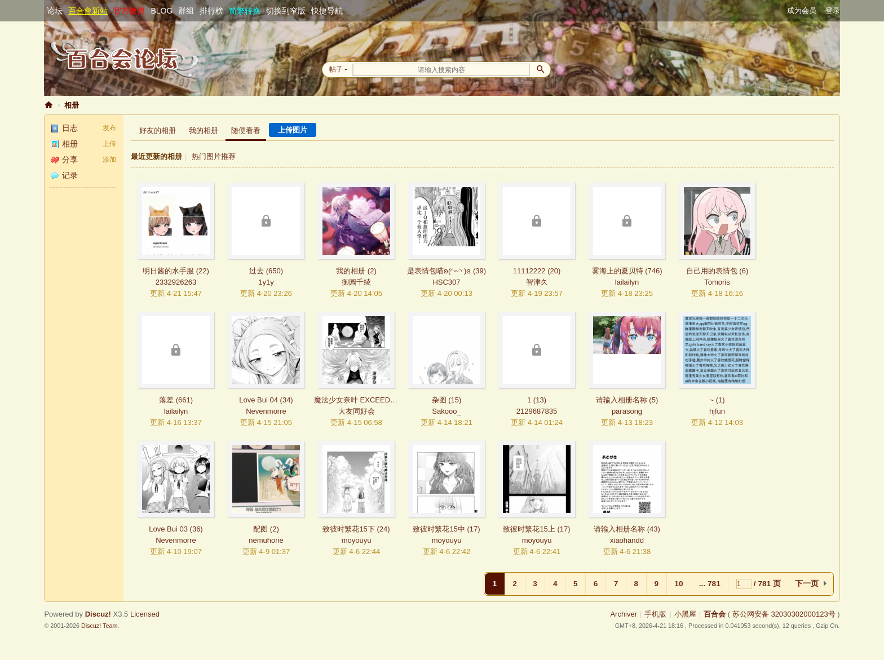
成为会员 (801, 10)
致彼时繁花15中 (439, 529)
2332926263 (176, 282)
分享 (64, 159)
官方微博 (129, 10)
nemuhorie (266, 540)
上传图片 (292, 130)
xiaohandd (627, 540)
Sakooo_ (446, 411)
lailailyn (627, 282)
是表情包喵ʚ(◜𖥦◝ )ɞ (439, 271)
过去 (256, 271)
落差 (166, 400)
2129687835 (536, 411)
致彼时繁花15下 (348, 529)
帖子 (336, 69)
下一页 (807, 583)
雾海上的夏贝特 (617, 271)
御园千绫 (356, 282)
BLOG (162, 10)
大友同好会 (356, 411)
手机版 (655, 614)
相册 (71, 105)
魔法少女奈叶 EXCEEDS (354, 400)
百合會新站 (88, 10)
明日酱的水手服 (168, 271)
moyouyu (357, 540)
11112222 (529, 271)
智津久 (537, 282)
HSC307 (446, 282)
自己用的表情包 (711, 271)
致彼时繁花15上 (529, 529)
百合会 (48, 105)
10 (678, 583)
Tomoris (717, 282)
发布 (109, 128)
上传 (109, 144)
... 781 (710, 583)
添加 (109, 159)
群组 (186, 10)
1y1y (265, 282)
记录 (64, 175)
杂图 (439, 400)
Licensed (145, 614)
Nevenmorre (266, 411)
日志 (64, 127)
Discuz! (98, 614)
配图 (260, 529)
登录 (832, 10)
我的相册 (203, 130)
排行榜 (211, 10)
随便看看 (245, 130)
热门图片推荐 (214, 156)
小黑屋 (685, 614)
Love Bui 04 (258, 400)
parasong (627, 411)
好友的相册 (157, 130)
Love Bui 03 (168, 529)
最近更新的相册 (156, 156)
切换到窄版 (286, 10)
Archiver (623, 614)
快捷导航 (327, 10)
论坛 (55, 10)
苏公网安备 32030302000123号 (784, 614)
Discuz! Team (99, 625)
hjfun (717, 411)
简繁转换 (244, 10)
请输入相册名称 (621, 400)
